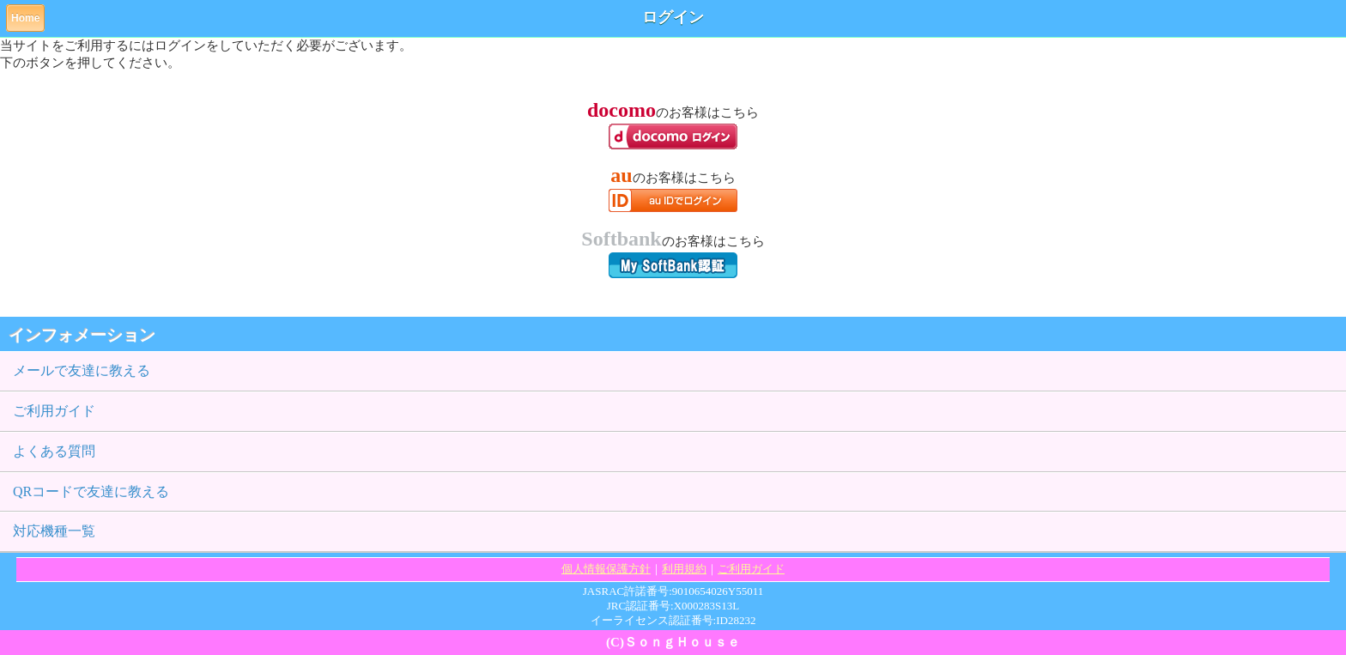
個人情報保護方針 (606, 568)
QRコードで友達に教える (91, 491)
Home (25, 18)
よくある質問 (54, 451)
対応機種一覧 (54, 531)
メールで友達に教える (81, 370)
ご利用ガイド (54, 410)
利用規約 (684, 568)
